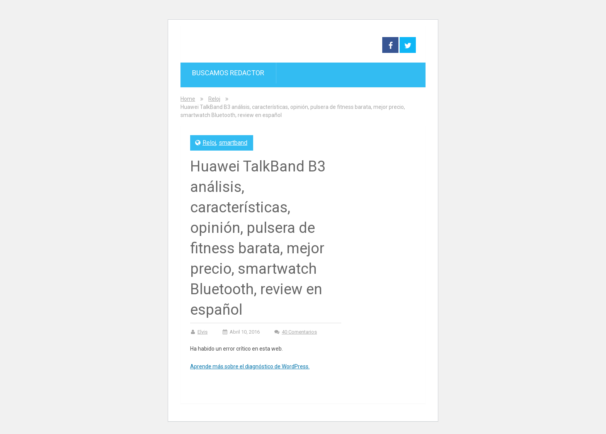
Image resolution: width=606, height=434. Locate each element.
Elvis (202, 332)
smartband (233, 142)
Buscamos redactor (228, 73)
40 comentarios (299, 332)
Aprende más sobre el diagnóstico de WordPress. (250, 366)
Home (187, 99)
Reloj (214, 99)
